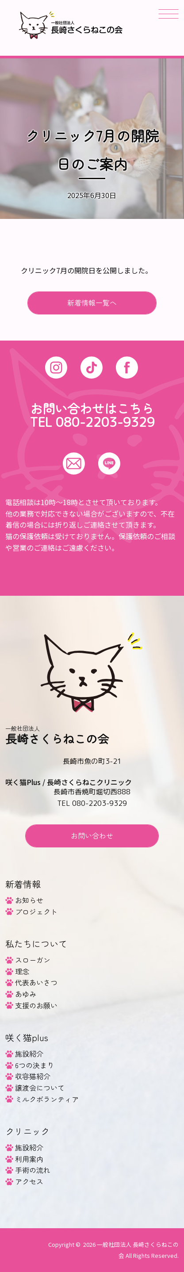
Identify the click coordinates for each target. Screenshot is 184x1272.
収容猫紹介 (32, 1076)
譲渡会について (40, 1087)
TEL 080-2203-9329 (92, 422)
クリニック (27, 1131)
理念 (22, 971)
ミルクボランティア (47, 1099)
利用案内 (29, 1158)
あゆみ (25, 993)
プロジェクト (36, 911)
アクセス (29, 1181)
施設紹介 (29, 1053)
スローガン (32, 959)
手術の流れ (32, 1170)
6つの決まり (34, 1065)
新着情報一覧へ (92, 302)
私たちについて (36, 943)
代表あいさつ (36, 982)
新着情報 (23, 883)
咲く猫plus (26, 1037)
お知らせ (29, 900)
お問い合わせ (92, 835)
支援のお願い (36, 1005)
